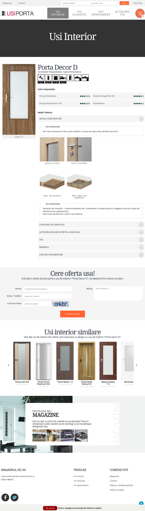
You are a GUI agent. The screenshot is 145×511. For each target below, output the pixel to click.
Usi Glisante (79, 480)
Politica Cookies (117, 489)
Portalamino (99, 103)
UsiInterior (58, 13)
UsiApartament (100, 13)
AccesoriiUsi (122, 13)
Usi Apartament (81, 485)
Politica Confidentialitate (121, 485)
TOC (41, 239)
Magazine (7, 3)
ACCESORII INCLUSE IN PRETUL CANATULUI (59, 232)
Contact (21, 3)
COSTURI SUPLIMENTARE (51, 254)
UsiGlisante (79, 13)
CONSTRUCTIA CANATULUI (51, 224)
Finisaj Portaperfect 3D (104, 96)
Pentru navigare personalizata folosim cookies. (80, 508)
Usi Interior (79, 476)
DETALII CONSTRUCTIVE (50, 118)
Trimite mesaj (72, 314)
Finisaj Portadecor (47, 96)
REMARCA (44, 247)
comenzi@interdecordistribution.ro (18, 476)
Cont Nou (137, 3)
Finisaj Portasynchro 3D (50, 103)
